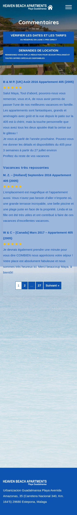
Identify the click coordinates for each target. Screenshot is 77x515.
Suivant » (52, 285)
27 (39, 285)
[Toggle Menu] (68, 7)
